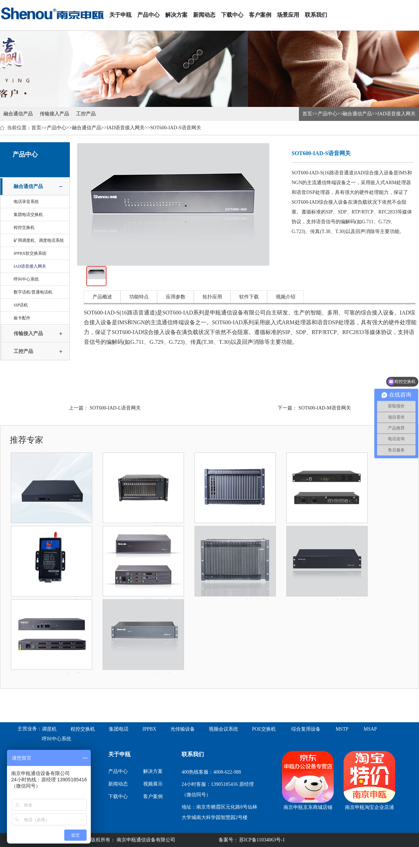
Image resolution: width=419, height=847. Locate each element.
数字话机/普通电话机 (33, 292)
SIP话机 (21, 305)
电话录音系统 (26, 201)
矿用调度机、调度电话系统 (39, 240)
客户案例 (260, 15)
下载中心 (232, 15)
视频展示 (153, 784)
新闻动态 (204, 15)
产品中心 (148, 15)
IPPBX (149, 729)
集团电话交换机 (28, 214)
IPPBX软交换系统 (30, 253)
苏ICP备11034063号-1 (261, 839)
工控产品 (86, 113)
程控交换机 (24, 227)
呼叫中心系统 (26, 279)
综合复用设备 (306, 729)
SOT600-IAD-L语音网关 (115, 408)
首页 (307, 113)
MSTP (342, 729)
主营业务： (29, 728)
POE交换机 (264, 729)
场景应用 (288, 15)
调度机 (49, 729)
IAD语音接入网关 (396, 113)
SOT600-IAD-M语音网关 (325, 408)
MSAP (370, 729)
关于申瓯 (120, 15)
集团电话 (118, 729)
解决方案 (176, 15)
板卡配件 (22, 318)
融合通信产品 (18, 113)
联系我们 (316, 15)
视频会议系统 (223, 729)
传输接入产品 (54, 113)
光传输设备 (182, 729)
